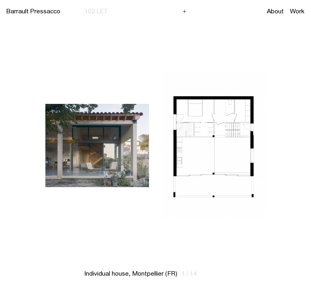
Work (297, 11)
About (275, 11)
